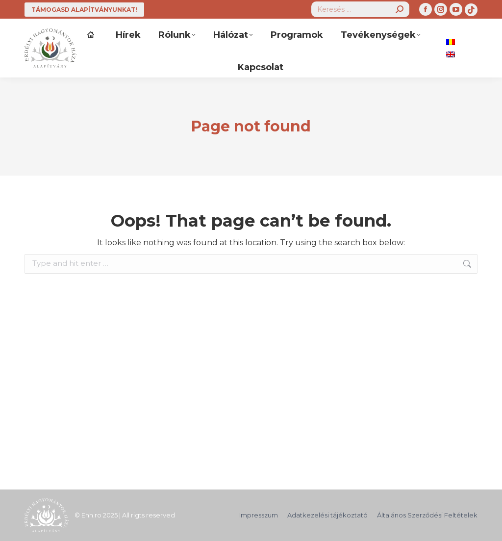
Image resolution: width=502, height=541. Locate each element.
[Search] (360, 9)
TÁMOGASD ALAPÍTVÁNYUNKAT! (84, 9)
